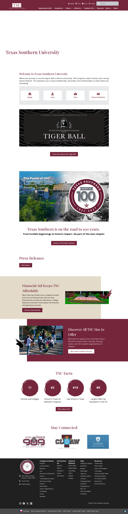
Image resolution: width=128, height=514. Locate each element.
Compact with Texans (78, 511)
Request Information (83, 470)
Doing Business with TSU (85, 487)
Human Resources (99, 484)
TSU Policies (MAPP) (100, 478)
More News (26, 265)
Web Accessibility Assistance (85, 492)
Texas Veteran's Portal (54, 511)
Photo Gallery (98, 466)
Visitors (59, 473)
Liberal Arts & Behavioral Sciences (47, 475)
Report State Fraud (92, 511)
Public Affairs (43, 486)
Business (42, 463)
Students (59, 466)
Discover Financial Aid (32, 310)
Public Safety (72, 466)
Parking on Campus (86, 463)
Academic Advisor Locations (85, 477)
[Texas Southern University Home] (17, 5)
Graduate (42, 496)
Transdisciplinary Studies (47, 478)
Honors (42, 494)
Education (42, 468)
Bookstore (83, 466)
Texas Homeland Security (38, 511)
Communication (44, 466)
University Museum (100, 476)
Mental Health (72, 468)
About (69, 8)
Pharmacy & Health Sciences (45, 482)
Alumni (59, 468)
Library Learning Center (101, 473)
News (116, 8)
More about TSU (64, 409)
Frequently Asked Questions (85, 482)
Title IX (70, 473)
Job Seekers (60, 476)
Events (108, 8)
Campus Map (98, 463)
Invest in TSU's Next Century (64, 243)
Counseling (71, 471)
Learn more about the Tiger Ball (64, 154)
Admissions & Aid (46, 8)
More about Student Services (81, 351)
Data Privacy (98, 481)
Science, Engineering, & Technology (46, 490)
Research (100, 8)
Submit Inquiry (25, 484)
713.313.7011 (25, 481)
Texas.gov (24, 511)
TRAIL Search (67, 511)
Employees (60, 471)
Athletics (78, 8)
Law (41, 471)
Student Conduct (70, 477)
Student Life (90, 8)
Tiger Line (83, 473)
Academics (60, 8)
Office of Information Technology (100, 470)
